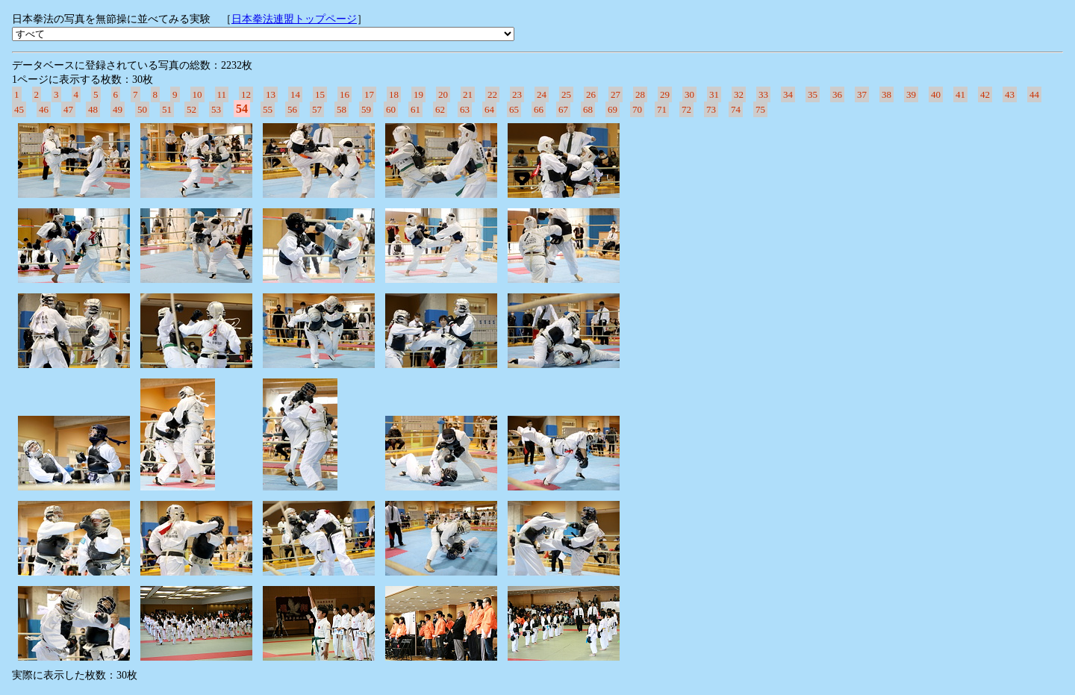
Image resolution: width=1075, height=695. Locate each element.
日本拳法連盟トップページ (294, 19)
